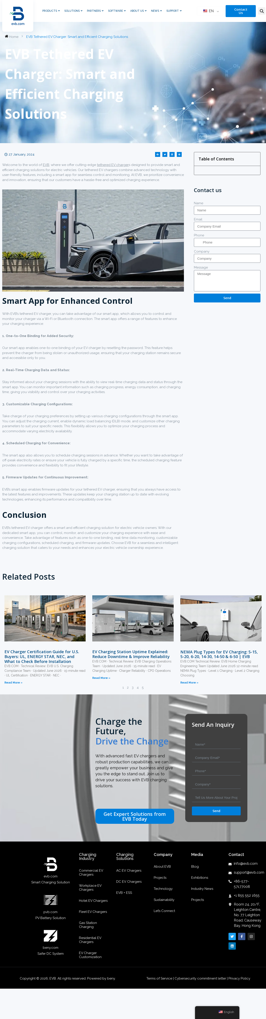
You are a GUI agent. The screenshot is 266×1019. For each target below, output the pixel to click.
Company (201, 251)
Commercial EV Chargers (91, 873)
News (156, 11)
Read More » (13, 682)
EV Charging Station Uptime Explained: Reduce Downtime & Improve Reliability (131, 654)
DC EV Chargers (129, 882)
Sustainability (164, 900)
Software (117, 11)
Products (51, 11)
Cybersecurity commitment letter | (201, 978)
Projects (160, 878)
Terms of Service (159, 978)
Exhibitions (199, 878)
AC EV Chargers (128, 871)
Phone (199, 235)
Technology (163, 889)
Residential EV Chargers (90, 940)
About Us (138, 11)
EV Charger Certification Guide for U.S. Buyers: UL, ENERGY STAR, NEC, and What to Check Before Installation (41, 656)
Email (198, 219)
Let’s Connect (164, 911)
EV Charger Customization (90, 955)
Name (198, 203)
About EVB (162, 867)
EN (208, 11)
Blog (195, 867)
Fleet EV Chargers (93, 912)
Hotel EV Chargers (93, 901)
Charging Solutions (125, 856)
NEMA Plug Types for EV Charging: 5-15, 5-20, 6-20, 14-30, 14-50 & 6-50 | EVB (219, 654)
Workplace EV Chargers (90, 888)
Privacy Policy (239, 978)
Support (174, 11)
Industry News (202, 889)
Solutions (73, 11)
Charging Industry (87, 856)
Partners (95, 11)
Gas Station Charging (88, 925)
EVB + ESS (124, 893)
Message (201, 267)
